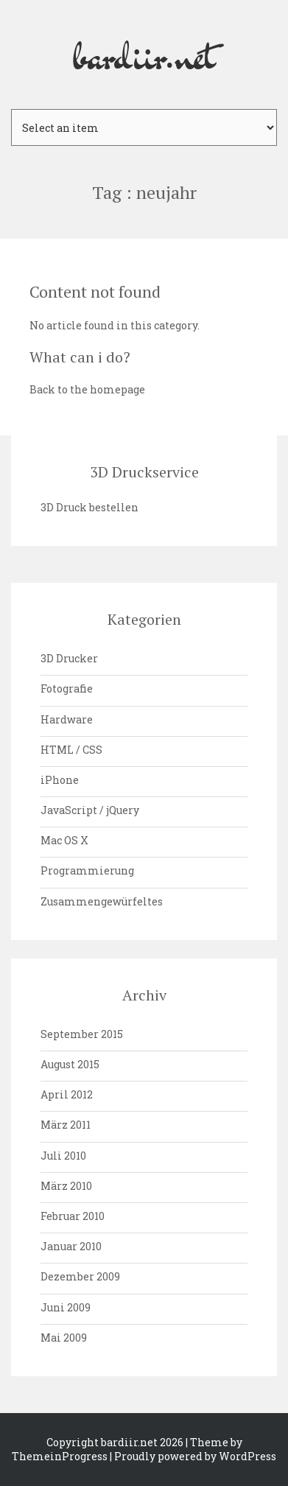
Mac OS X (64, 840)
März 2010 (66, 1186)
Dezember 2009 (80, 1276)
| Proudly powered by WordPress (193, 1456)
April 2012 (67, 1094)
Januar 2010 (71, 1246)
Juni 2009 (66, 1307)
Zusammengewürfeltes (102, 901)
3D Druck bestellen (89, 507)
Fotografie (67, 688)
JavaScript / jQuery (90, 810)
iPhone (60, 780)
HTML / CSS (71, 750)
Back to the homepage (87, 389)
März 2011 (66, 1125)
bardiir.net (144, 54)
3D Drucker (69, 658)
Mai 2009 (64, 1338)
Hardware (67, 719)
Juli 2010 (63, 1156)
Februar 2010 (73, 1216)
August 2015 (70, 1064)
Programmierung (87, 870)
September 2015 (82, 1034)
